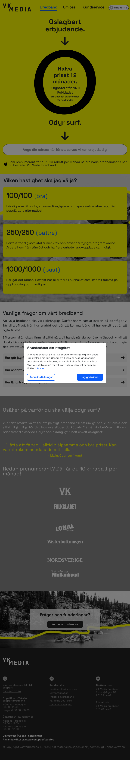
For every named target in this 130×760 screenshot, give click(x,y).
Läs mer (40, 368)
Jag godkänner (90, 377)
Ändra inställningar (41, 377)
